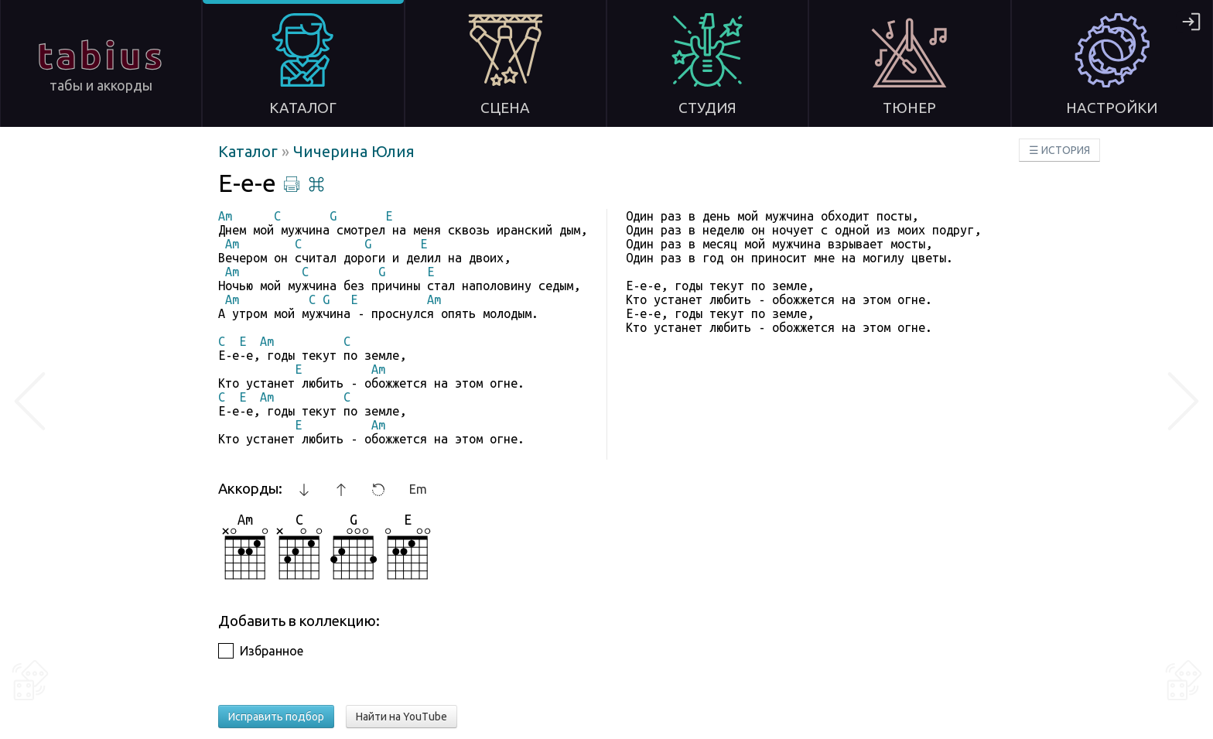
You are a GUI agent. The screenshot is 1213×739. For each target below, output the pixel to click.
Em (418, 489)
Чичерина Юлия (354, 151)
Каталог (250, 151)
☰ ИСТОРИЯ (1059, 150)
